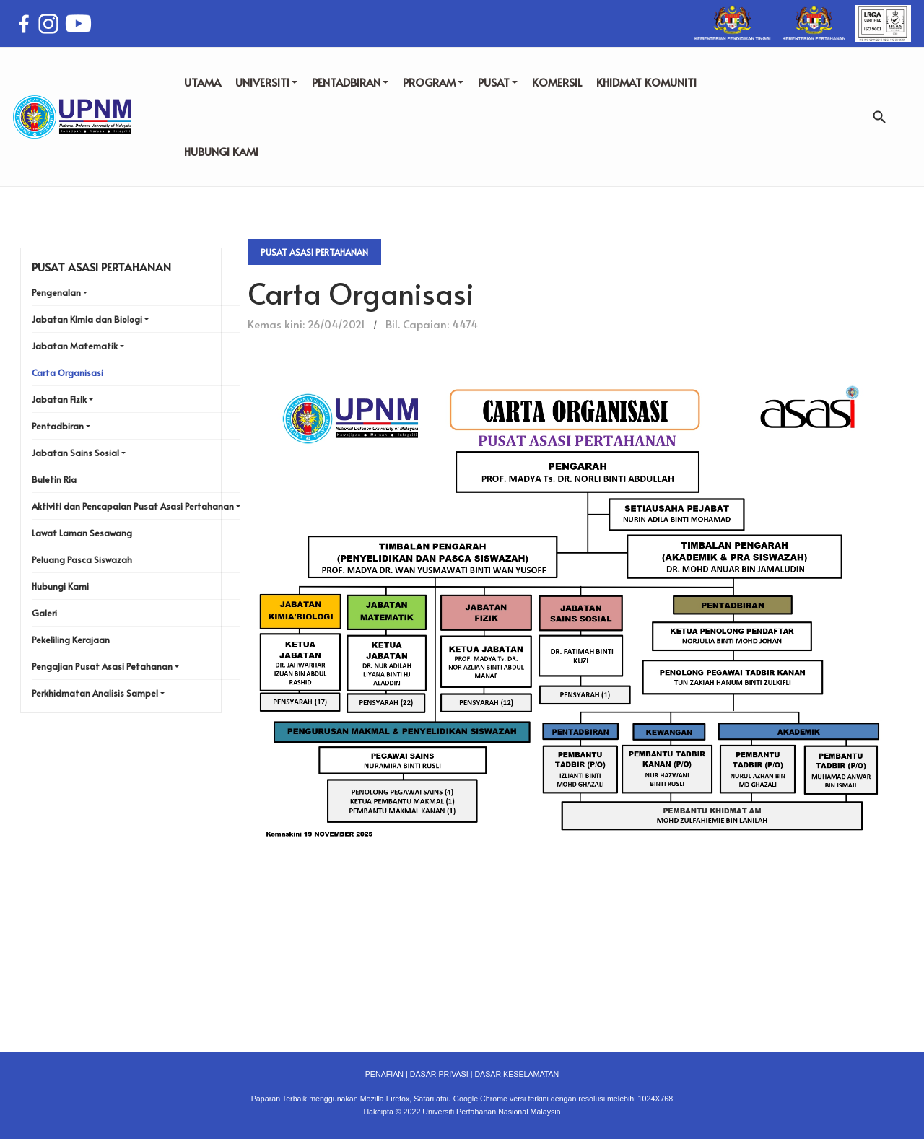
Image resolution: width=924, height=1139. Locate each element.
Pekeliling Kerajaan (71, 639)
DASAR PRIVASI (439, 1074)
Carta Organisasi (67, 372)
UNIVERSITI (266, 82)
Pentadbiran (58, 426)
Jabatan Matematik (75, 346)
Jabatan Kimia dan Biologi (87, 319)
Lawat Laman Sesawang (82, 532)
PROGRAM (433, 82)
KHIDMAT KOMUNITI (646, 82)
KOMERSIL (557, 82)
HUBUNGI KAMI (221, 151)
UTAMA (202, 82)
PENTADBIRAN (350, 82)
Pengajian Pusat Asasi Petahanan (102, 666)
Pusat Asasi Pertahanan (314, 252)
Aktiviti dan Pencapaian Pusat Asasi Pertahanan (133, 506)
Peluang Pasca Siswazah (82, 559)
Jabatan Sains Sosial (75, 452)
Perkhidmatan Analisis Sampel (95, 693)
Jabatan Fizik (59, 399)
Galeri (44, 613)
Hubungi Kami (60, 586)
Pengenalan (56, 292)
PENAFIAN (384, 1074)
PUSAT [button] (498, 82)
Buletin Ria (54, 479)
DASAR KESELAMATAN (516, 1074)
